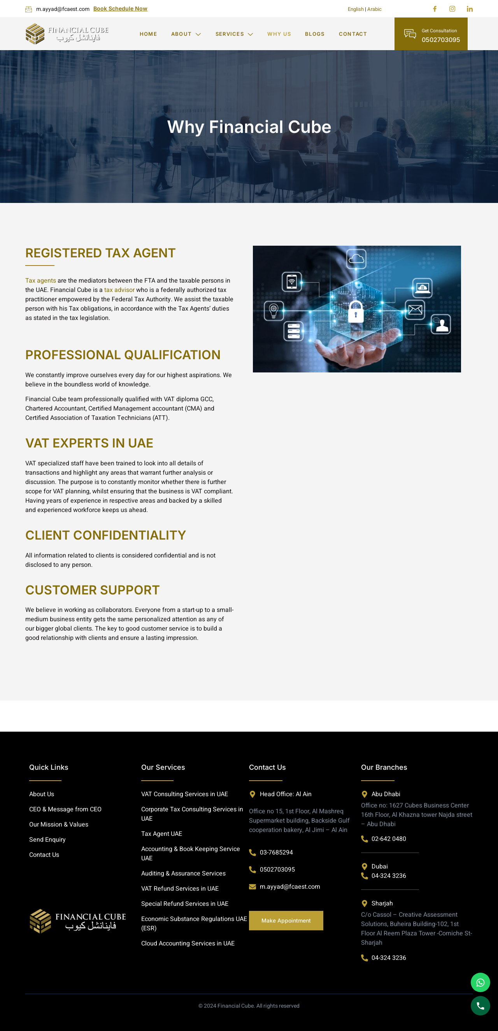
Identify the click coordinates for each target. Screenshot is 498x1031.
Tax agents (40, 280)
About (186, 34)
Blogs (315, 34)
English (356, 9)
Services (235, 34)
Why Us (279, 34)
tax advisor (119, 290)
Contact (353, 34)
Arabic (374, 9)
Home (148, 34)
